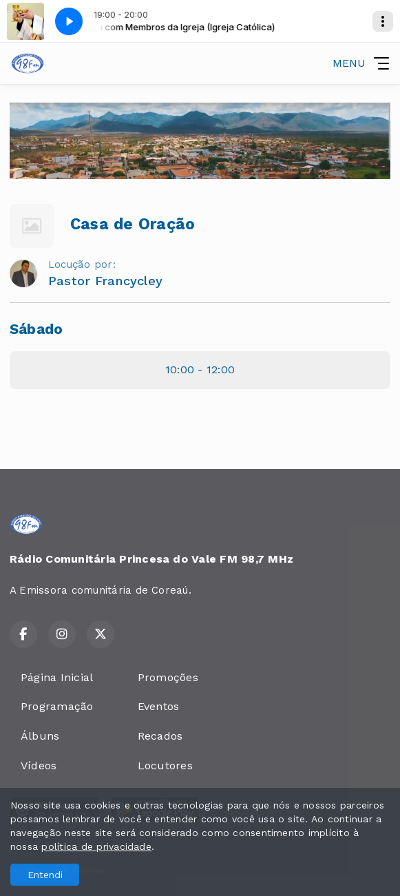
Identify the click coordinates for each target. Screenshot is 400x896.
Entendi (45, 874)
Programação (57, 706)
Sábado (36, 329)
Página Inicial (57, 677)
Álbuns (40, 735)
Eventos (159, 706)
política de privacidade (96, 846)
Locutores (165, 765)
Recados (160, 735)
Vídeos (38, 765)
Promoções (168, 677)
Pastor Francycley (105, 280)
